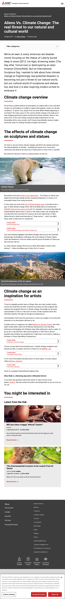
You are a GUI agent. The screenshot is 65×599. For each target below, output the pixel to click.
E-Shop (36, 537)
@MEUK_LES (46, 349)
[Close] (61, 577)
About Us (36, 507)
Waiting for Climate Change (42, 324)
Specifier (8, 516)
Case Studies (37, 522)
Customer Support (39, 515)
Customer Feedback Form (41, 544)
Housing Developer (11, 524)
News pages (37, 526)
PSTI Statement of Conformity (42, 548)
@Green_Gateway (15, 361)
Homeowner (9, 508)
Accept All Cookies (38, 595)
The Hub (36, 518)
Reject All (55, 595)
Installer (7, 512)
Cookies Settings (9, 595)
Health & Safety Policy (40, 541)
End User (8, 520)
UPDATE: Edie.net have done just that (18, 209)
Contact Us (37, 511)
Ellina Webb (21, 37)
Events (35, 529)
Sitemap (36, 533)
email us (12, 382)
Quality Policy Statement (40, 552)
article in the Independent (29, 196)
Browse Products (38, 503)
